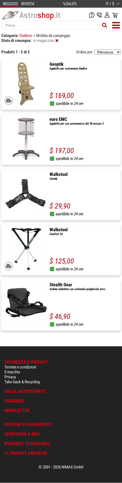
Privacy (10, 377)
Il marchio (12, 372)
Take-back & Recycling (22, 381)
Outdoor (26, 35)
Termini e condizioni (20, 367)
